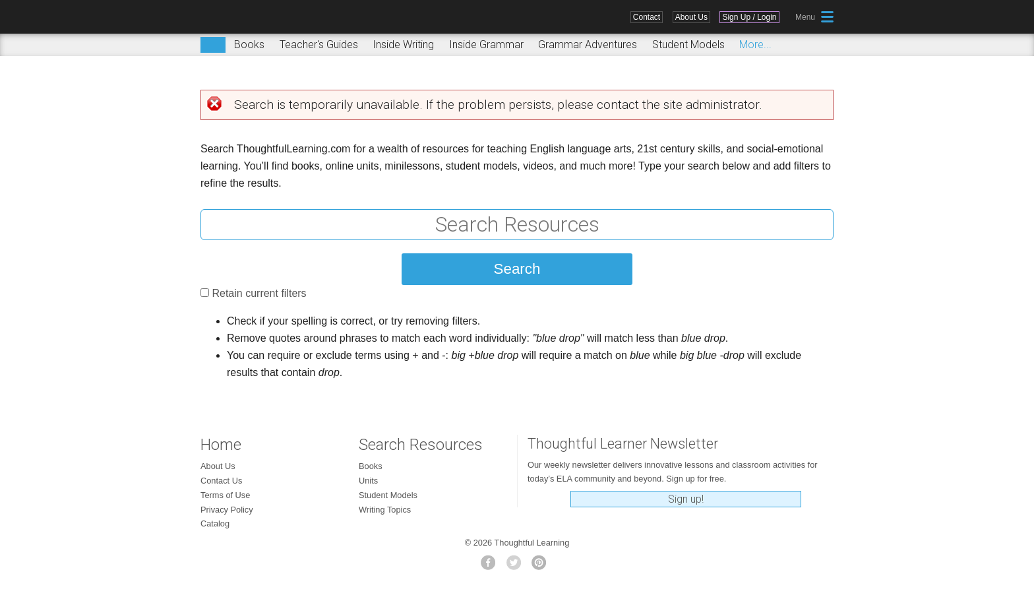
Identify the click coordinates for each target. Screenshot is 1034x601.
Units (368, 481)
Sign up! (686, 499)
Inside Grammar (486, 44)
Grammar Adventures (587, 44)
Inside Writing (403, 44)
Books (249, 44)
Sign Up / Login (749, 17)
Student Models (688, 44)
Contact (646, 17)
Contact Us (221, 481)
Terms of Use (225, 495)
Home (220, 444)
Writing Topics (385, 510)
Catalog (214, 523)
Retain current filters (259, 293)
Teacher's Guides (319, 44)
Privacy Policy (226, 510)
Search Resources (421, 444)
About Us (691, 17)
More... (755, 44)
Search (213, 45)
